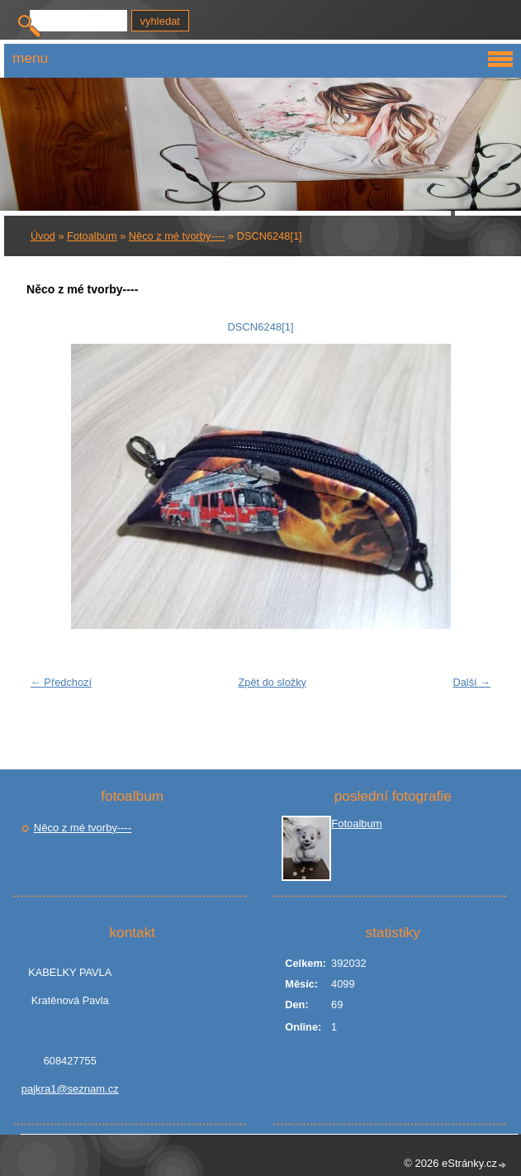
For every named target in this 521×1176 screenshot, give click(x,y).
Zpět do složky (272, 682)
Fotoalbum (91, 236)
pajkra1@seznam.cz (70, 1089)
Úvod (43, 236)
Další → (471, 682)
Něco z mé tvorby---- (177, 236)
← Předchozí (61, 682)
